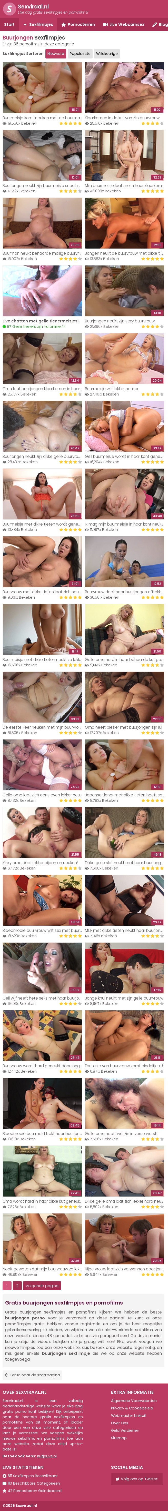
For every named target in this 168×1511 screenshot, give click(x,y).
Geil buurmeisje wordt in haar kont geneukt (125, 456)
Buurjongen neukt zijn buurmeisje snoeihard (43, 185)
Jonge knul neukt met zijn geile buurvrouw (124, 998)
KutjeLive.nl (47, 1456)
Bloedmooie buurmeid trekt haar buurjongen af (47, 1133)
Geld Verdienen (125, 1430)
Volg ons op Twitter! (137, 1479)
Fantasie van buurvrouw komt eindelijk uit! (124, 1066)
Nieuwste (55, 53)
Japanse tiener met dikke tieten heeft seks (125, 795)
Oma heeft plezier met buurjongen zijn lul (123, 727)
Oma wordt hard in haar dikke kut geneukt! (42, 1201)
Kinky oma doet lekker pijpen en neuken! (40, 862)
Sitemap (119, 1437)
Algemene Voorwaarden (134, 1400)
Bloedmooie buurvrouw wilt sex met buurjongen (48, 930)
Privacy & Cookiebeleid (132, 1408)
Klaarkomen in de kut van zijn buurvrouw (122, 118)
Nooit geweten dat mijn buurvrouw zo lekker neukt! (50, 1269)
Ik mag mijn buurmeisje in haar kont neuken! (126, 524)
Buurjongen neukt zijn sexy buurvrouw (120, 321)
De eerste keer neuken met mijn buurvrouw (43, 727)
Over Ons (119, 1423)
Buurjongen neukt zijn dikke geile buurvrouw (43, 456)
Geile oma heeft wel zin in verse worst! (121, 1133)
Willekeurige (107, 53)
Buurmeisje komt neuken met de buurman (42, 118)
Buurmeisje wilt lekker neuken (112, 388)
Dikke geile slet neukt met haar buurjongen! (125, 862)
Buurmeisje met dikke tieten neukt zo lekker (43, 659)
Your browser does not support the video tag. (42, 291)
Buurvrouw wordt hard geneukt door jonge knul (47, 1066)
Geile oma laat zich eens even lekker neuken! (45, 795)
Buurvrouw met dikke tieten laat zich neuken (44, 592)
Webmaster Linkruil (128, 1415)
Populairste (80, 53)
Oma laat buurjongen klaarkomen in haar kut (45, 388)
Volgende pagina (42, 1285)
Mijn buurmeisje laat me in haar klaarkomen (126, 185)
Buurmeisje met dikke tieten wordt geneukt (43, 524)
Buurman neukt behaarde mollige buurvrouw (45, 253)
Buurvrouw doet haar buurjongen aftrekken (125, 592)
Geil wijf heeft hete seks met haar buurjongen (46, 998)
